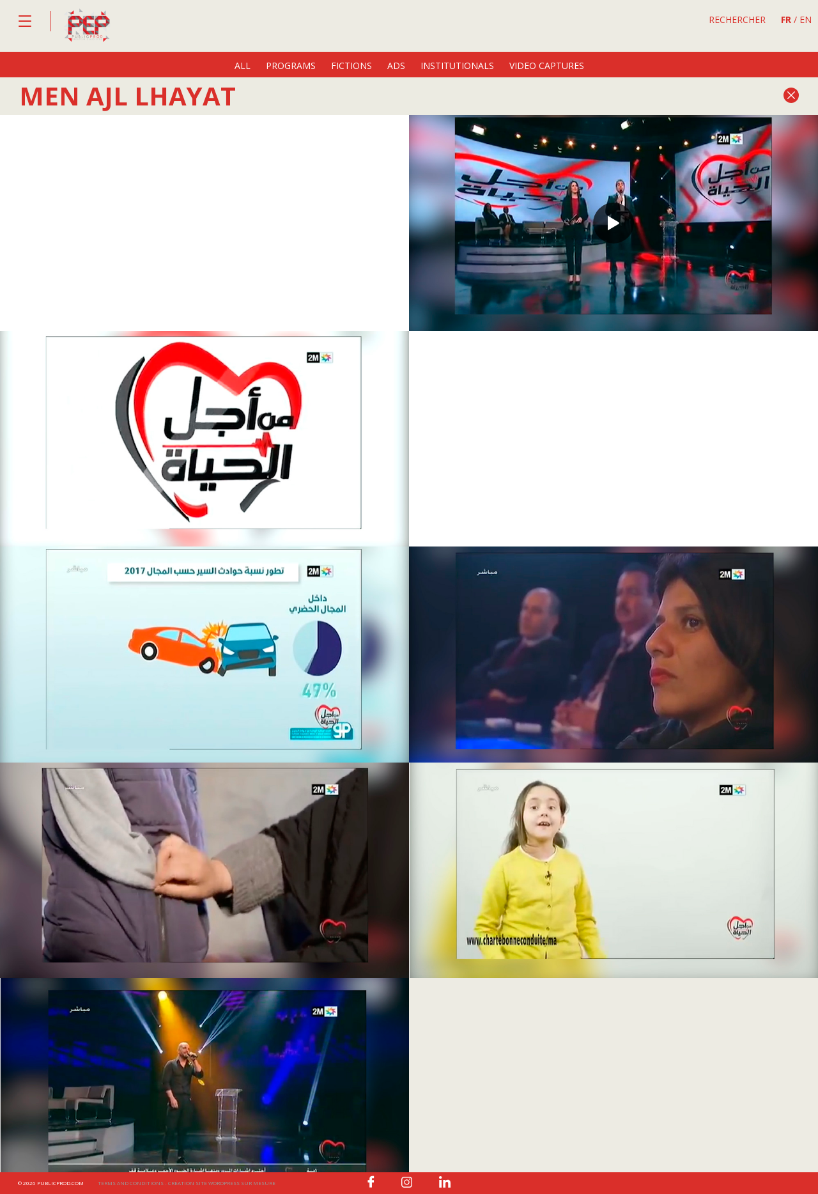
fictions (351, 65)
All (243, 65)
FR (786, 19)
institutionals (457, 65)
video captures (546, 65)
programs (291, 65)
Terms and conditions (131, 1182)
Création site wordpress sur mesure (221, 1182)
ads (396, 65)
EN (805, 19)
